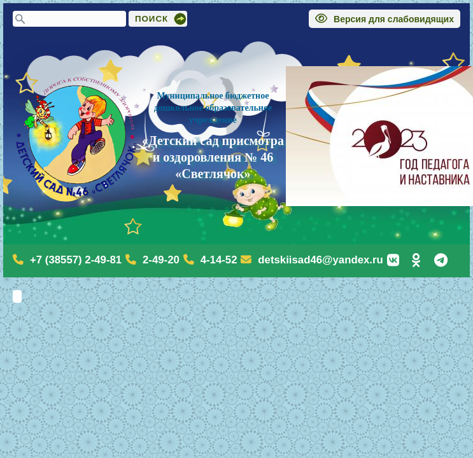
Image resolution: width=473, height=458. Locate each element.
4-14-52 (219, 260)
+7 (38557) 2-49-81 (76, 260)
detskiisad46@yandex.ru (320, 260)
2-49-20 (161, 260)
